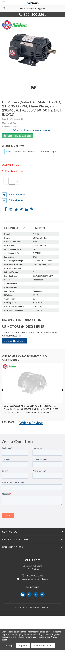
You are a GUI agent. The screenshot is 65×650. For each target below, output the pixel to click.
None (8, 151)
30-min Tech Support (24, 151)
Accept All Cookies (43, 645)
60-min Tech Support (47, 151)
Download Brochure (13, 340)
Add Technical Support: (13, 146)
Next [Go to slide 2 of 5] (62, 390)
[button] (42, 130)
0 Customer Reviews (23, 130)
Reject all (23, 645)
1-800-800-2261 (35, 575)
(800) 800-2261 (32, 14)
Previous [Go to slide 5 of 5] (2, 390)
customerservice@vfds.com (35, 578)
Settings (8, 645)
